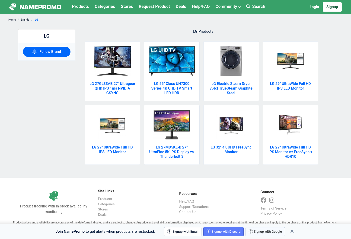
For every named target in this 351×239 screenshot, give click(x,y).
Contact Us (187, 212)
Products (80, 6)
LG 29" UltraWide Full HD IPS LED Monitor (290, 85)
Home (12, 19)
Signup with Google (265, 231)
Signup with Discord (223, 231)
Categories (105, 6)
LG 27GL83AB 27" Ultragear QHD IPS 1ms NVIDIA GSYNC (112, 88)
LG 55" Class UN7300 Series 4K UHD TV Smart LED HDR (171, 88)
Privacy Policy (271, 213)
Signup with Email (182, 231)
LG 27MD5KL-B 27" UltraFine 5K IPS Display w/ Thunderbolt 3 (171, 152)
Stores (127, 6)
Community (226, 6)
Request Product (154, 6)
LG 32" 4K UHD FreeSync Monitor (231, 149)
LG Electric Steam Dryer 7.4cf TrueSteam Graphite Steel (231, 88)
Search (255, 6)
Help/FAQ (201, 6)
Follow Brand (46, 51)
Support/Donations (194, 207)
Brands (25, 19)
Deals (181, 6)
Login (314, 7)
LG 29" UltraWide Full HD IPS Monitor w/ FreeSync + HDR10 (290, 152)
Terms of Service (274, 208)
